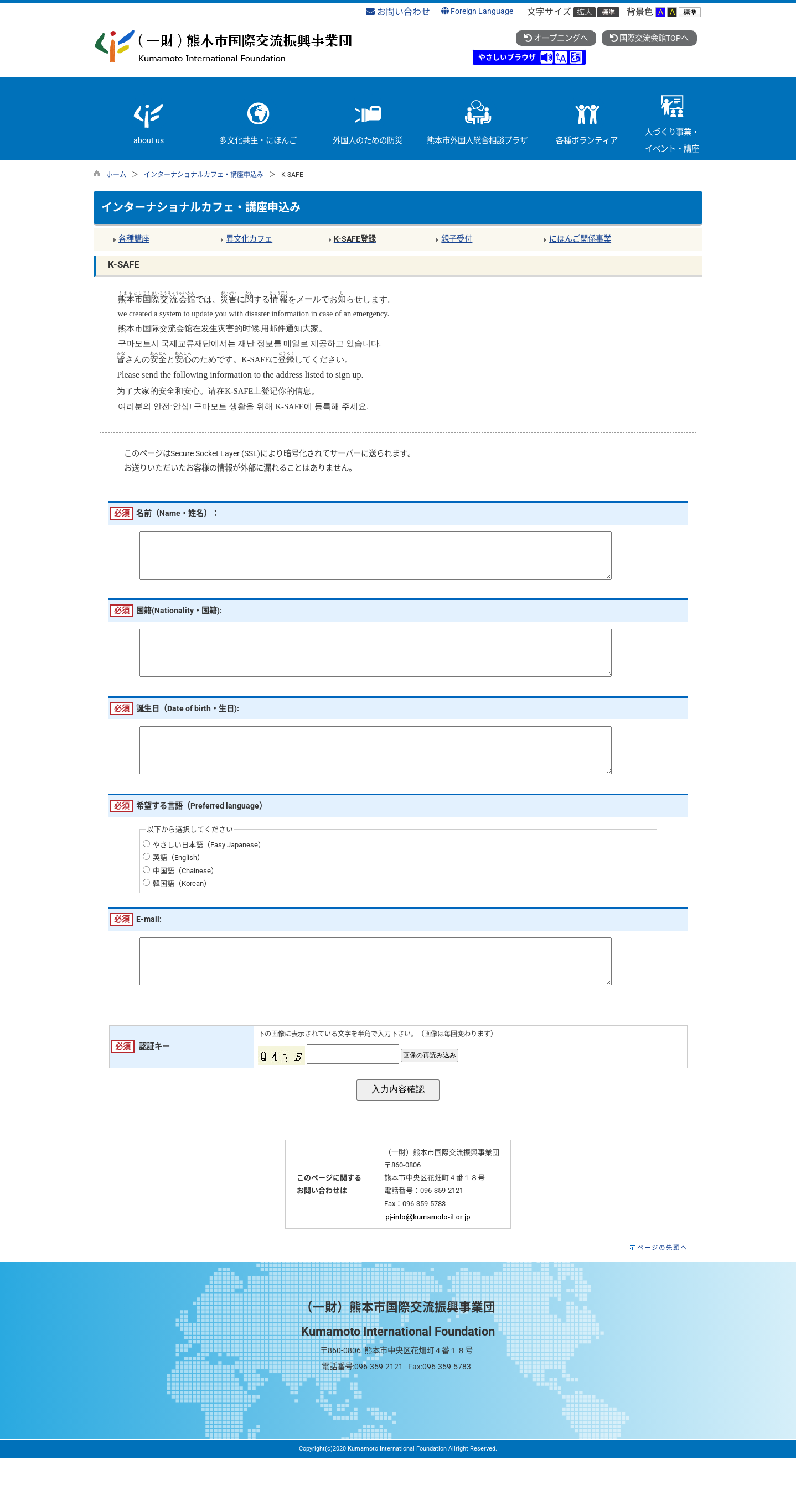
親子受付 (456, 239)
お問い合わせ (398, 12)
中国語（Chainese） (185, 904)
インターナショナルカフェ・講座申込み (203, 175)
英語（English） (178, 890)
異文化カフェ (249, 239)
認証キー (154, 1091)
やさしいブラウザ (507, 57)
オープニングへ (556, 38)
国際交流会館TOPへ (649, 38)
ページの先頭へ (662, 1292)
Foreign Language (477, 11)
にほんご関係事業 (580, 239)
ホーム (116, 175)
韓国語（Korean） (182, 916)
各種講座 (133, 239)
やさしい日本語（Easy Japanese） (209, 878)
